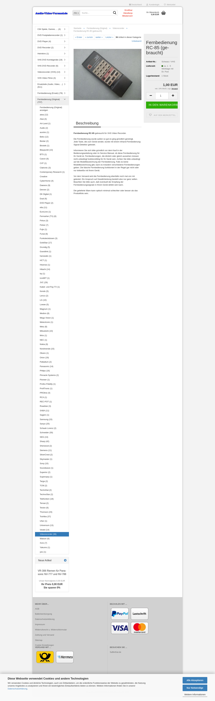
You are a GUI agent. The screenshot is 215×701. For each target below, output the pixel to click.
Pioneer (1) (45, 384)
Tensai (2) (44, 508)
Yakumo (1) (45, 552)
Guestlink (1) (45, 256)
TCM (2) (43, 490)
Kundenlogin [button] (152, 5)
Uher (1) (43, 526)
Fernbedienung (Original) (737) (48, 105)
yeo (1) (43, 557)
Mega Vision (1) (47, 322)
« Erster (78, 42)
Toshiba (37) (45, 521)
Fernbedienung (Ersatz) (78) (50, 98)
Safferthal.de (115, 657)
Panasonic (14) (46, 371)
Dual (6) (43, 203)
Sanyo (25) (45, 428)
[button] (135, 4)
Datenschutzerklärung (17, 689)
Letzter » (109, 42)
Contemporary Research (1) (52, 177)
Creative (43, 181)
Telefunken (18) (47, 503)
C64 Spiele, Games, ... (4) (49, 34)
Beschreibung (87, 128)
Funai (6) (44, 238)
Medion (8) (44, 318)
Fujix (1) (43, 234)
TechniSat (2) (46, 495)
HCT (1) (43, 265)
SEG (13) (44, 442)
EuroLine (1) (45, 216)
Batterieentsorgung (43, 619)
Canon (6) (44, 163)
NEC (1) (43, 345)
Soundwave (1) (46, 473)
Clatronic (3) (45, 172)
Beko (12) (44, 141)
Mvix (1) (43, 340)
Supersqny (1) (46, 481)
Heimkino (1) (43, 58)
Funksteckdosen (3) (48, 243)
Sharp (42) (44, 446)
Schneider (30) (46, 437)
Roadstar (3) (45, 411)
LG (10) (43, 305)
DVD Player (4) (44, 46)
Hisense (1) (45, 269)
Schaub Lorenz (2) (48, 433)
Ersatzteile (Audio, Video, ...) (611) (50, 90)
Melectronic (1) (46, 327)
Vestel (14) (44, 534)
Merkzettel (169, 5)
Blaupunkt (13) (46, 155)
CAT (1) (43, 168)
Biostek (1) (44, 150)
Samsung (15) (46, 424)
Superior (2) (45, 477)
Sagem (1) (44, 420)
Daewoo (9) (45, 190)
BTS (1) (43, 159)
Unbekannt (136, 46)
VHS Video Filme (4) (46, 83)
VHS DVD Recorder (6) (47, 70)
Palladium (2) (46, 367)
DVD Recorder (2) (45, 52)
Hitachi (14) (45, 274)
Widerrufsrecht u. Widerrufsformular (51, 634)
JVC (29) (44, 287)
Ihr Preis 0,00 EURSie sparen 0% (52, 589)
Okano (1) (44, 358)
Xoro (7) (43, 548)
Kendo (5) (44, 296)
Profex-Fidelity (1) (48, 389)
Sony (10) (44, 468)
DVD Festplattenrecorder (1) (50, 40)
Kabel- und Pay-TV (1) (50, 292)
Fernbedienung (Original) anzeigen (51, 113)
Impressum (40, 629)
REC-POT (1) (46, 406)
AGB (37, 613)
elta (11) (43, 212)
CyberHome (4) (47, 185)
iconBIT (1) (45, 283)
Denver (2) (44, 194)
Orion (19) (44, 362)
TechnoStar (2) (46, 499)
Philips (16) (45, 375)
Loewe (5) (44, 309)
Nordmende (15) (47, 353)
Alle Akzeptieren (195, 680)
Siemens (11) (46, 455)
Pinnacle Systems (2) (49, 380)
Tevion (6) (44, 512)
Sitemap (38, 645)
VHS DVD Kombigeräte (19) (49, 64)
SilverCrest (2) (46, 459)
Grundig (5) (45, 252)
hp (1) (42, 278)
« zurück (89, 42)
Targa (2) (44, 486)
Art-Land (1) (45, 128)
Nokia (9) (44, 349)
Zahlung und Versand (44, 640)
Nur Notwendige (195, 688)
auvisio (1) (44, 137)
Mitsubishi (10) (46, 336)
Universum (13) (47, 530)
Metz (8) (43, 331)
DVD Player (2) (46, 208)
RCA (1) (43, 402)
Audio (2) (44, 133)
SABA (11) (44, 415)
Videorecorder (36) (48, 539)
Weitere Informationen (194, 694)
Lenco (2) (44, 300)
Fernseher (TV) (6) (48, 221)
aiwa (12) (44, 119)
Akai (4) (43, 124)
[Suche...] (76, 13)
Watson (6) (45, 543)
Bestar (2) (44, 146)
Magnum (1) (45, 314)
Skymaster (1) (46, 464)
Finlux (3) (44, 225)
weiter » (99, 42)
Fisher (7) (44, 230)
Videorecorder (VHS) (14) (48, 77)
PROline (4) (45, 397)
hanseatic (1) (45, 261)
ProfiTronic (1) (46, 393)
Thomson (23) (46, 517)
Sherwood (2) (46, 450)
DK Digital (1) (46, 199)
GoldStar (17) (46, 247)
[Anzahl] (161, 100)
